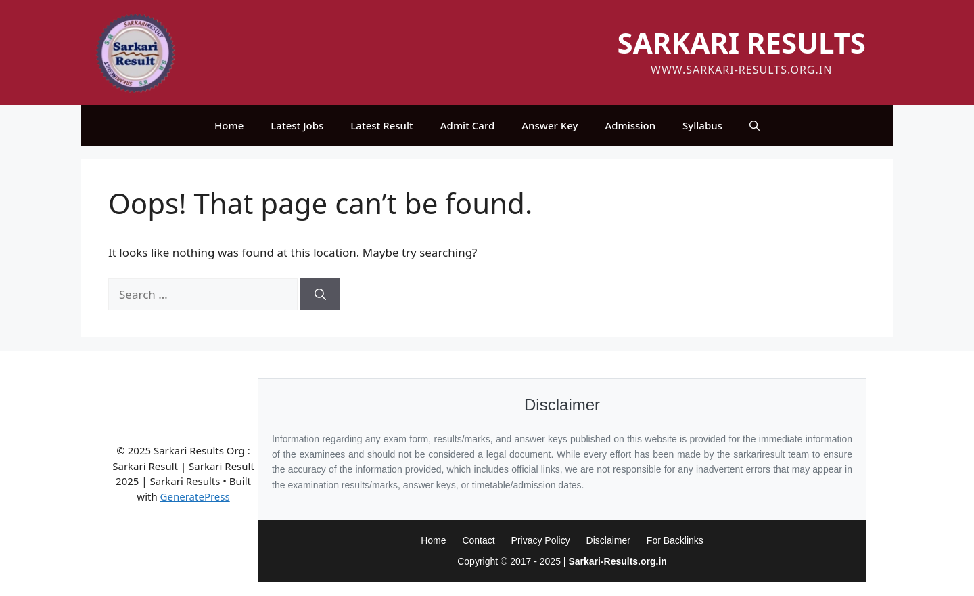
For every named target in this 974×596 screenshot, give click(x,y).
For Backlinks (675, 540)
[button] (754, 125)
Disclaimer (608, 540)
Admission (630, 125)
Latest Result (381, 125)
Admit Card (467, 125)
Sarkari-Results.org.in (617, 561)
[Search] (320, 294)
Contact (478, 540)
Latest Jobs (297, 125)
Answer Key (549, 125)
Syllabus (702, 125)
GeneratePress (195, 496)
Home (229, 125)
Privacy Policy (540, 540)
